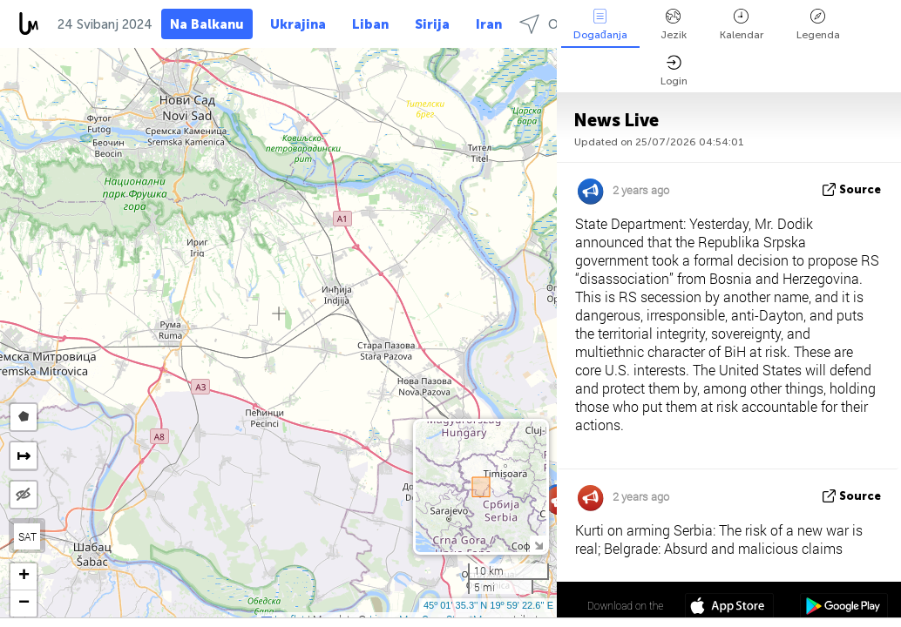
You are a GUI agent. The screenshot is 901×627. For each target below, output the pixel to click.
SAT (27, 536)
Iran (489, 24)
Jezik (674, 25)
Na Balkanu (207, 24)
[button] (23, 576)
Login (674, 71)
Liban (370, 24)
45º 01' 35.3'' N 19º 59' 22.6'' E (488, 605)
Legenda (818, 25)
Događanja (600, 25)
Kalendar (741, 25)
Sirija (432, 24)
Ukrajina (298, 24)
